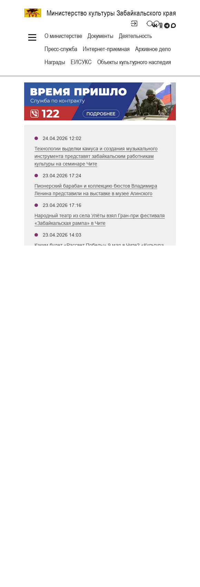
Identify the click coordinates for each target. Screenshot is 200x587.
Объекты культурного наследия (134, 62)
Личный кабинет (131, 23)
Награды (54, 62)
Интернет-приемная (106, 48)
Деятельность (135, 35)
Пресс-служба (60, 48)
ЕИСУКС (81, 62)
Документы (100, 35)
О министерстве (63, 35)
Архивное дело (153, 48)
